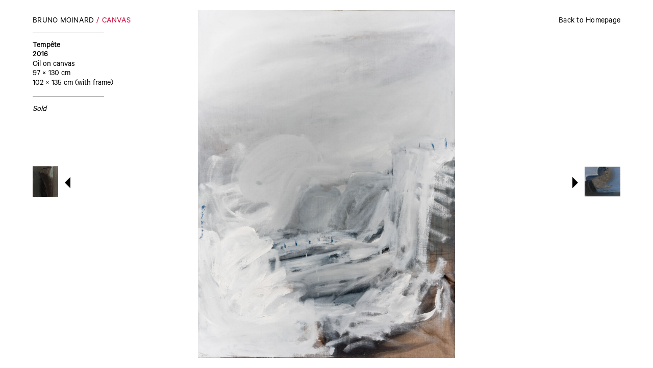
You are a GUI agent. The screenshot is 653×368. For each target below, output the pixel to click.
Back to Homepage (589, 21)
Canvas (116, 21)
